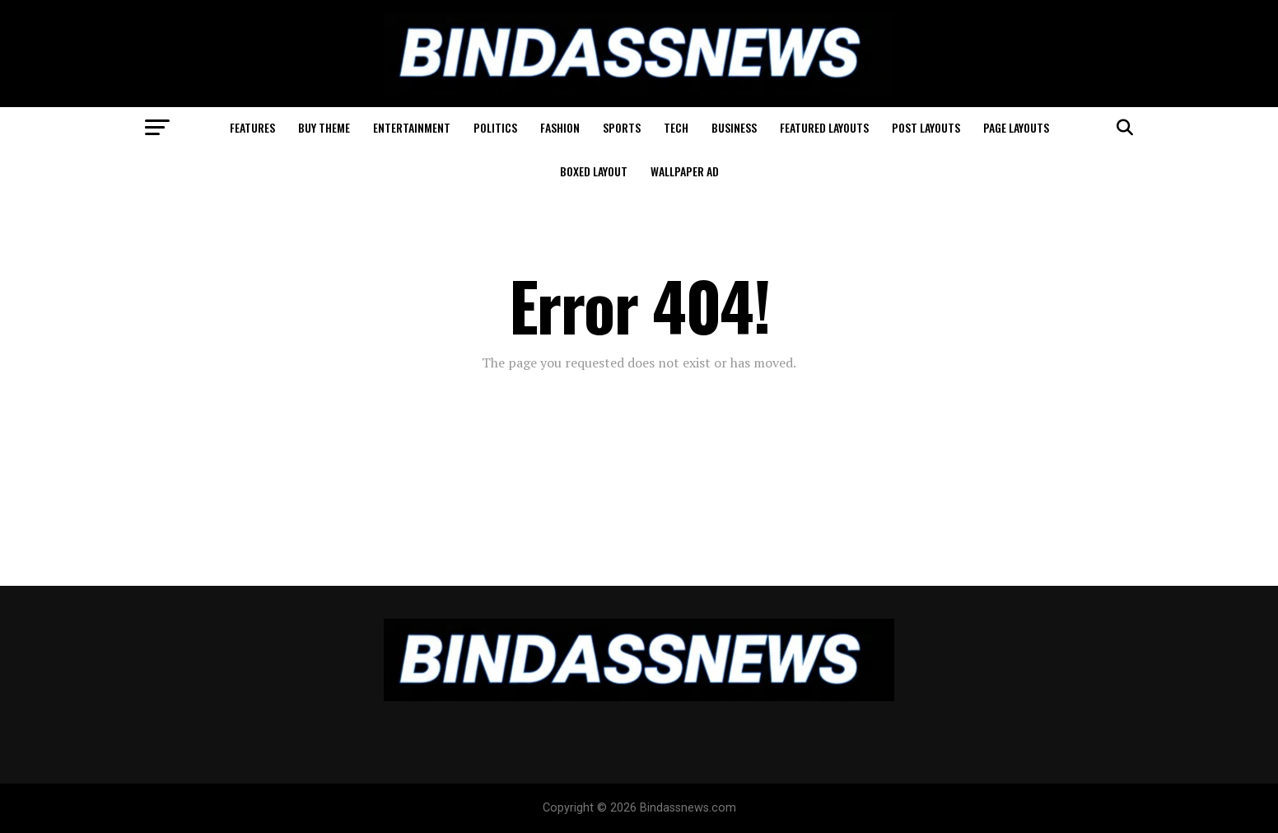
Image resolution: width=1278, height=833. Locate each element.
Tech (676, 127)
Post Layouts (926, 127)
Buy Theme (324, 127)
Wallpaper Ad (685, 171)
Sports (622, 127)
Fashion (560, 127)
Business (734, 127)
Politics (495, 127)
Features (252, 127)
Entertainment (411, 127)
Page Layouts (1016, 127)
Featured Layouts (824, 127)
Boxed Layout (593, 171)
